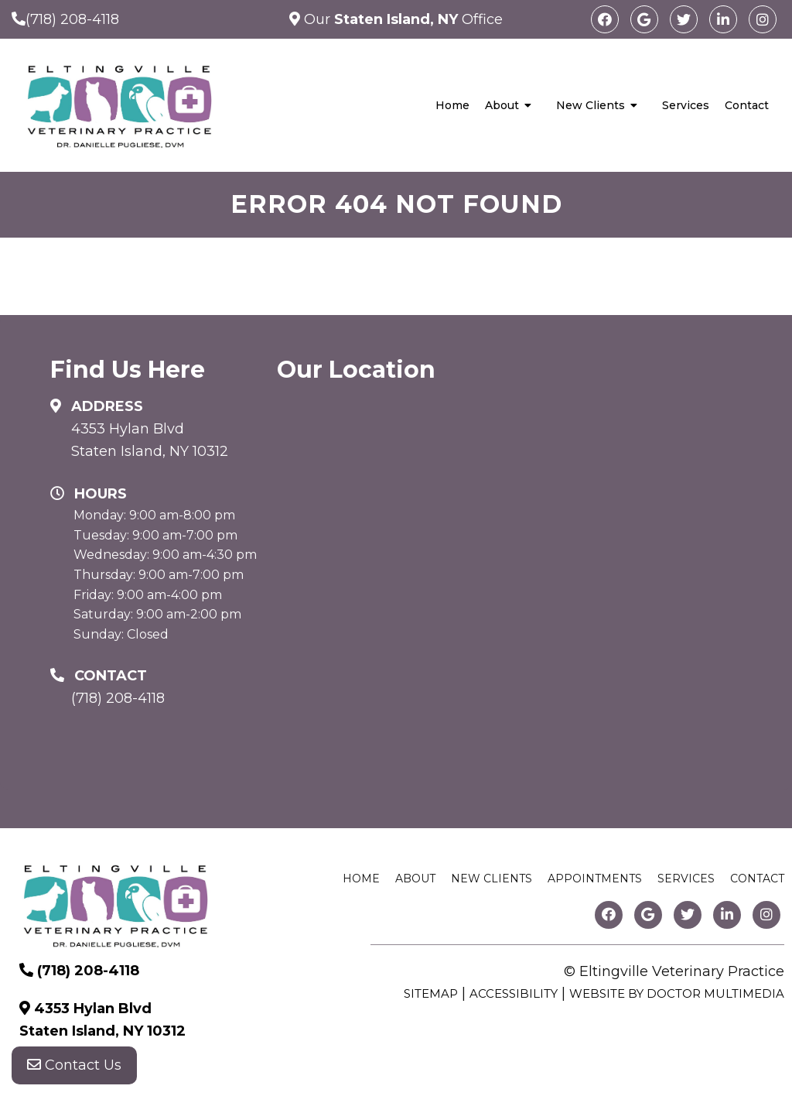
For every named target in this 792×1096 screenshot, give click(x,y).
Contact (747, 105)
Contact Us (74, 1065)
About (502, 105)
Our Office (401, 19)
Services (685, 105)
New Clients (590, 105)
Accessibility (513, 993)
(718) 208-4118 (72, 19)
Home (452, 105)
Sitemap (431, 993)
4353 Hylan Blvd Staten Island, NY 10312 (149, 440)
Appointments (595, 878)
